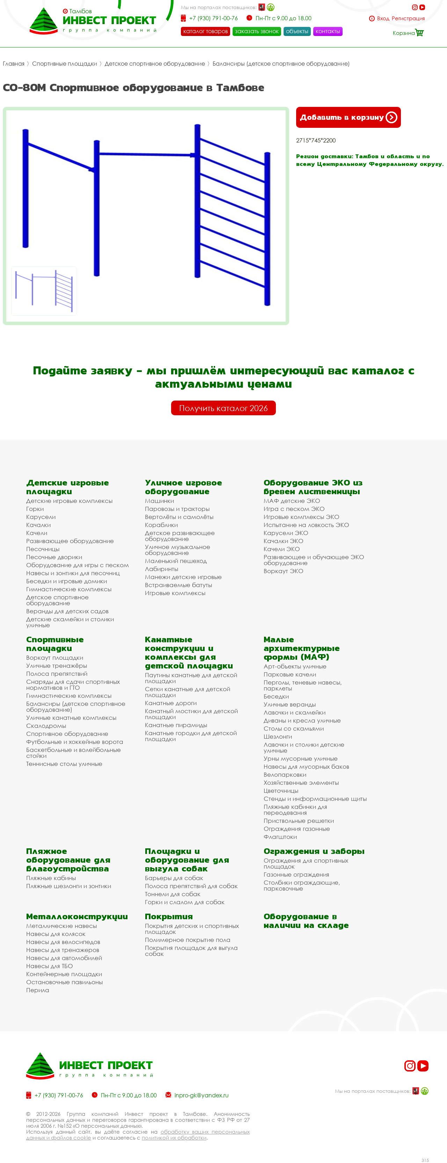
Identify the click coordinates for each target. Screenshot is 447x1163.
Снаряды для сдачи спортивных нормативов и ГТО (73, 684)
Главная (13, 63)
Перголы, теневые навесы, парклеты (303, 685)
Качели (36, 533)
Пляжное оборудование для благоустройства (68, 860)
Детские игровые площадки (67, 487)
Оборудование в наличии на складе (306, 920)
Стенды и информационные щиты (315, 799)
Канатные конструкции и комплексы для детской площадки (189, 652)
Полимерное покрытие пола (187, 940)
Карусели (41, 517)
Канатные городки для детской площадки (191, 736)
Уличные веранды (290, 704)
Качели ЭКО (282, 549)
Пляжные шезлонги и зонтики (68, 886)
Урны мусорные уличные (301, 758)
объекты (297, 31)
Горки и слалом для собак (185, 902)
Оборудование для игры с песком (77, 565)
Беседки (276, 696)
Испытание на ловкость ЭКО (306, 525)
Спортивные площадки (64, 63)
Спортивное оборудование (67, 734)
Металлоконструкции (77, 916)
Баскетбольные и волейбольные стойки (73, 753)
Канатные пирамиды (176, 725)
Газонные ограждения (296, 874)
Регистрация (408, 18)
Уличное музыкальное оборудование (177, 550)
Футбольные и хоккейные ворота (74, 742)
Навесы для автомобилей (64, 958)
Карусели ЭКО (286, 533)
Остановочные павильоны (64, 982)
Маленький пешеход (176, 561)
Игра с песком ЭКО (294, 509)
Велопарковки (285, 774)
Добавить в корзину (348, 117)
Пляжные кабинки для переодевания (295, 809)
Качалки (38, 525)
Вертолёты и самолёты (179, 517)
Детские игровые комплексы (69, 501)
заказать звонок (257, 31)
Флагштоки (280, 837)
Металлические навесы (61, 926)
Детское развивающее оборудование (180, 536)
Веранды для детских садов (67, 611)
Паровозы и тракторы (177, 509)
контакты (328, 31)
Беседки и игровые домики (66, 581)
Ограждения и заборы (314, 851)
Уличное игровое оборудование (183, 487)
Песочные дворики (54, 557)
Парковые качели (290, 674)
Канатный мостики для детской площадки (191, 714)
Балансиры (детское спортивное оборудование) (281, 63)
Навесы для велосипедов (63, 942)
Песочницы (42, 549)
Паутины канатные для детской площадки (191, 678)
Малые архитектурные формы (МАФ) (302, 648)
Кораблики (161, 525)
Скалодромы (46, 726)
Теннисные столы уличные (64, 764)
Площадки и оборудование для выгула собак (187, 860)
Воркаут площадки (54, 657)
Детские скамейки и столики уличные (70, 622)
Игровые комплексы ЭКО (301, 517)
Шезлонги (278, 736)
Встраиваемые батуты (178, 585)
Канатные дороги (171, 703)
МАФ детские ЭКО (292, 501)
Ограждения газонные (297, 829)
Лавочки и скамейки (294, 712)
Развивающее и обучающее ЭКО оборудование (314, 560)
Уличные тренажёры (56, 665)
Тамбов (80, 11)
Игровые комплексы (175, 593)
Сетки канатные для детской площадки (187, 692)
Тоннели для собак (172, 894)
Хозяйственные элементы (301, 782)
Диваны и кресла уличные (302, 720)
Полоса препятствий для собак (191, 886)
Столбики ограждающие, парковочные (302, 885)
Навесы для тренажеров (62, 950)
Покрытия (169, 916)
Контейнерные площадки (64, 974)
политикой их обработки (174, 1137)
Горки (35, 509)
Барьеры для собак (174, 878)
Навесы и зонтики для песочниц (73, 573)
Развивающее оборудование (70, 541)
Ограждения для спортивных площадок (306, 863)
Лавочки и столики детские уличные (304, 747)
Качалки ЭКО (283, 541)
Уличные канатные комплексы (71, 718)
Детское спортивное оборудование (155, 63)
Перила (37, 990)
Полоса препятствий (56, 673)
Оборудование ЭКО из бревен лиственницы (313, 487)
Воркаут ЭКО (283, 571)
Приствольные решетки (299, 821)
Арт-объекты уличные (295, 666)
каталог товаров (205, 31)
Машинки (159, 501)
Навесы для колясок (56, 934)
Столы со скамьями (294, 728)
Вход (383, 18)
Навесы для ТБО (49, 966)
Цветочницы (281, 790)
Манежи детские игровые (183, 577)
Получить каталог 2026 (223, 408)
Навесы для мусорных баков (306, 766)
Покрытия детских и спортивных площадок (192, 929)
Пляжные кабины (51, 878)
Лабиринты (161, 569)
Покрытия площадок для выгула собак (191, 951)
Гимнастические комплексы (68, 589)
